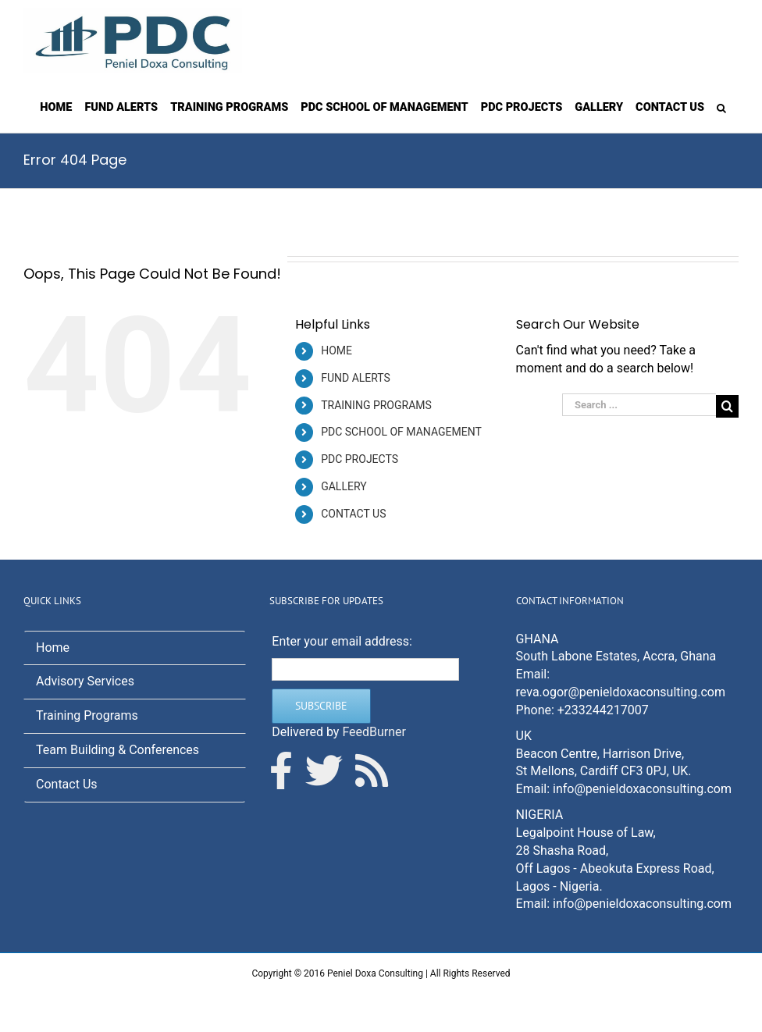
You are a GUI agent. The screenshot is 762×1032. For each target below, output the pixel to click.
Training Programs (87, 715)
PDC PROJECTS (359, 459)
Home (52, 647)
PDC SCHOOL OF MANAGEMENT (401, 431)
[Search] (721, 107)
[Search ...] (639, 404)
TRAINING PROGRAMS (376, 405)
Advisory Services (85, 681)
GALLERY (343, 486)
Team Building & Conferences (117, 749)
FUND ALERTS (355, 378)
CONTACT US (353, 513)
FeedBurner (374, 731)
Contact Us (67, 784)
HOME (336, 350)
